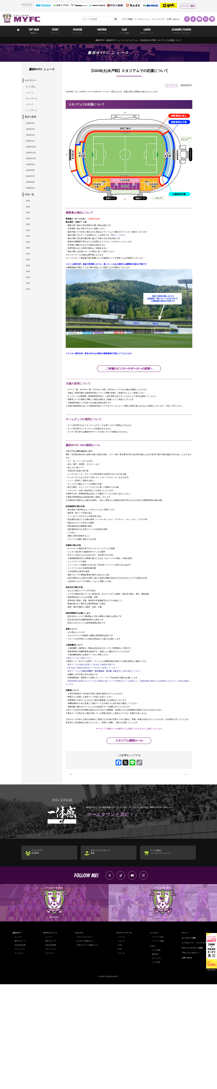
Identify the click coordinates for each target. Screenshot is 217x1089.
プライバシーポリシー (189, 1057)
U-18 (119, 1050)
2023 (29, 250)
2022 (29, 258)
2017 (29, 295)
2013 (29, 324)
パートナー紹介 (157, 1042)
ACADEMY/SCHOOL (181, 31)
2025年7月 (32, 198)
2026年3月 (32, 139)
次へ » (186, 872)
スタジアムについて (83, 1042)
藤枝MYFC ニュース (115, 40)
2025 (29, 235)
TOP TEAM (33, 31)
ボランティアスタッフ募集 (105, 951)
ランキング (19, 1058)
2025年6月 (32, 206)
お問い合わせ (172, 19)
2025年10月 (33, 176)
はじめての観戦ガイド (84, 1046)
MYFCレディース (50, 1038)
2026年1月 (32, 154)
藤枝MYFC (100, 40)
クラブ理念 (155, 1067)
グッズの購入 (166, 951)
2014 (29, 317)
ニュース (31, 95)
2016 (29, 302)
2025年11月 (33, 169)
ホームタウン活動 (187, 1042)
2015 (29, 310)
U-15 (119, 1054)
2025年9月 (32, 184)
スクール (120, 1058)
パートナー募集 (187, 6)
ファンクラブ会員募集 (41, 951)
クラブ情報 (127, 19)
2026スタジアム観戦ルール (86, 1050)
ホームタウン (156, 1063)
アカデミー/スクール (123, 1038)
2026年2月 (32, 146)
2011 (29, 339)
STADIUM (77, 31)
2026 (29, 228)
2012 (29, 332)
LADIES (147, 31)
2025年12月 (33, 161)
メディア (31, 110)
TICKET (55, 31)
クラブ (151, 1051)
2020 (29, 272)
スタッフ (120, 1046)
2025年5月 (32, 213)
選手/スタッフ (20, 1046)
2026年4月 (32, 132)
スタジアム (78, 1038)
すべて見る (33, 87)
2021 (29, 265)
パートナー (153, 1038)
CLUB (124, 31)
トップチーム (34, 117)
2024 (29, 243)
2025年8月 (32, 191)
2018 (29, 287)
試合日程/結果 (20, 1050)
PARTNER (102, 31)
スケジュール (20, 1054)
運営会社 (154, 1059)
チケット (183, 1038)
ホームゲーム (131, 40)
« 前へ (72, 872)
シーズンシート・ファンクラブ (149, 19)
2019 (29, 280)
